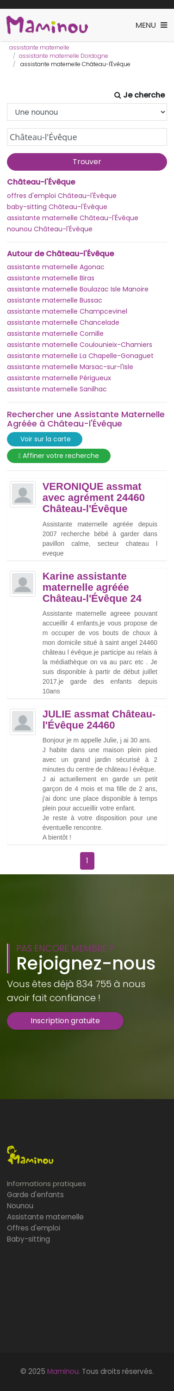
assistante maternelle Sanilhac (57, 389)
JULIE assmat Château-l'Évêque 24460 (99, 720)
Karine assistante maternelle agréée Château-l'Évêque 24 (92, 587)
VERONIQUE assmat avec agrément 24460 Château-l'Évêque (94, 497)
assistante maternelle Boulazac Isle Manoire (78, 289)
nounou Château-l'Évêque (50, 229)
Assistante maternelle (45, 1217)
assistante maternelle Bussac (54, 300)
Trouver (87, 161)
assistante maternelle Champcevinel (67, 311)
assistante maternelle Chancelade (63, 322)
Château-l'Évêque (41, 182)
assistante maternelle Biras (50, 278)
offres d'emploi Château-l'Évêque (62, 195)
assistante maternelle (39, 47)
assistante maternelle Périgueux (59, 378)
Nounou (20, 1206)
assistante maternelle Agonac (56, 267)
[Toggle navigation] (151, 25)
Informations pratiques (46, 1183)
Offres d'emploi (33, 1228)
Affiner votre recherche (59, 456)
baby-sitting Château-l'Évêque (57, 206)
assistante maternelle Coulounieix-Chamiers (79, 344)
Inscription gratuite (65, 1020)
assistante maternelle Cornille (55, 333)
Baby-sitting (28, 1239)
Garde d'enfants (35, 1194)
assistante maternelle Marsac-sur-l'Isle (70, 366)
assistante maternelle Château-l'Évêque (72, 218)
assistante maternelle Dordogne (63, 56)
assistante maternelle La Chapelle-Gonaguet (80, 355)
